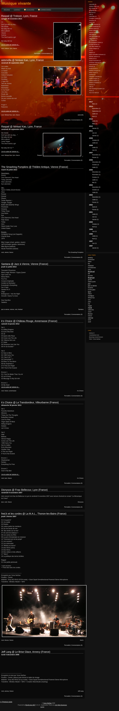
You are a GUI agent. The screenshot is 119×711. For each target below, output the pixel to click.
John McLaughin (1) (94, 36)
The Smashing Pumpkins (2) (96, 88)
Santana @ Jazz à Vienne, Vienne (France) (24, 264)
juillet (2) (95, 143)
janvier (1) (95, 128)
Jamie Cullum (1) (93, 30)
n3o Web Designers (61, 705)
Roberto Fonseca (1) (94, 70)
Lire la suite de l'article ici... (10, 45)
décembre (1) (96, 172)
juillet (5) (95, 121)
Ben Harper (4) (93, 8)
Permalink (37, 53)
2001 (103, 216)
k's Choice (80, 390)
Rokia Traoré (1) (93, 72)
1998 (103, 236)
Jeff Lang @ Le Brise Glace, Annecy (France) (25, 651)
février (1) (95, 157)
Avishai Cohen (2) (94, 6)
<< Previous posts (6, 702)
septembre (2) (96, 111)
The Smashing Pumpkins (75, 252)
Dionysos (80, 502)
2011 (103, 133)
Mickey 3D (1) (93, 58)
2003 (103, 199)
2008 (103, 148)
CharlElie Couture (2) (94, 18)
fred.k (81, 640)
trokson (7, 48)
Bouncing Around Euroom (96, 337)
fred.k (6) (92, 22)
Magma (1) (92, 52)
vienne (7, 252)
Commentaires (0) (46, 53)
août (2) (94, 207)
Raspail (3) (92, 66)
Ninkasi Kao (8, 115)
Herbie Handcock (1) (94, 26)
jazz (89, 284)
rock (2, 48)
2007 (103, 155)
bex (89, 263)
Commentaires (44, 9)
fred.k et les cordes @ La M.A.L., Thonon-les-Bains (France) (33, 513)
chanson (91, 266)
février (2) (95, 209)
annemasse (12, 390)
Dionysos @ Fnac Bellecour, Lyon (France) (24, 489)
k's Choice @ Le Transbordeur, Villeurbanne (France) (30, 402)
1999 (103, 230)
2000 (103, 224)
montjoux (91, 296)
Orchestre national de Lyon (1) (97, 62)
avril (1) (94, 116)
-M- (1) (91, 50)
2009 (103, 140)
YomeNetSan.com (94, 335)
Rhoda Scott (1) (93, 68)
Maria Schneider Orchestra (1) (97, 54)
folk (89, 273)
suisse (89, 311)
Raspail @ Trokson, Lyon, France (19, 16)
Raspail (50, 48)
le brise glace (91, 289)
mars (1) (94, 104)
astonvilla (80, 115)
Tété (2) (91, 86)
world (89, 320)
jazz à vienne (5, 309)
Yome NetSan (47, 703)
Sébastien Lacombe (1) (95, 76)
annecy (7, 691)
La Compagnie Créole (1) (96, 42)
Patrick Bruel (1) (93, 64)
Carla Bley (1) (92, 16)
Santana (80, 309)
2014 (103, 111)
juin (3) (94, 150)
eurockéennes (92, 267)
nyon (89, 299)
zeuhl (89, 322)
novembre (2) (96, 187)
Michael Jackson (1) (94, 56)
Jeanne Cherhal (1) (94, 32)
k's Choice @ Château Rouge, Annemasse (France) (29, 321)
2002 (103, 207)
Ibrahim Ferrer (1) (94, 28)
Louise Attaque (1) (94, 48)
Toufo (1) (91, 90)
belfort (89, 261)
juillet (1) (95, 180)
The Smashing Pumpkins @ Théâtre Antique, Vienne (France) (34, 167)
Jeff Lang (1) (92, 34)
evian (89, 269)
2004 (103, 189)
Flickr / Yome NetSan (94, 339)
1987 (103, 247)
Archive (7, 9)
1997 (103, 242)
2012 (103, 127)
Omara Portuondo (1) (95, 60)
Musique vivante (16, 3)
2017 (103, 103)
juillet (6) (95, 192)
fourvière (90, 275)
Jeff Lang (80, 691)
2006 (103, 164)
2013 (103, 121)
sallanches (91, 309)
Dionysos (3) (92, 20)
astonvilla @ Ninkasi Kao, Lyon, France (22, 60)
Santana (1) (92, 74)
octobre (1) (95, 177)
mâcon (90, 293)
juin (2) (94, 133)
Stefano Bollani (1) (94, 80)
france (15, 48)
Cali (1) (91, 14)
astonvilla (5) (92, 4)
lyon (11, 48)
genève (90, 279)
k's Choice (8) (93, 40)
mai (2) (94, 182)
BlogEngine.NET (30, 705)
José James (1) (93, 38)
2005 (103, 176)
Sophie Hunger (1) (94, 78)
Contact (17, 9)
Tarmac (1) (92, 84)
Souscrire (29, 9)
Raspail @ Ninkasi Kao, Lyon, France (21, 126)
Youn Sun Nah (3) (94, 92)
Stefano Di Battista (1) (95, 82)
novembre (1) (96, 108)
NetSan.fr (92, 333)
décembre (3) (96, 162)
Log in (42, 707)
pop (89, 303)
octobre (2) (95, 140)
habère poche (92, 281)
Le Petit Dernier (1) (94, 44)
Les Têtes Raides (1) (94, 46)
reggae (90, 305)
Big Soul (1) (92, 12)
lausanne (90, 287)
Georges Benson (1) (94, 24)
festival (20, 309)
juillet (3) (95, 113)
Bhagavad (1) (92, 10)
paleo (89, 301)
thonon (7, 640)
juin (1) (94, 217)
